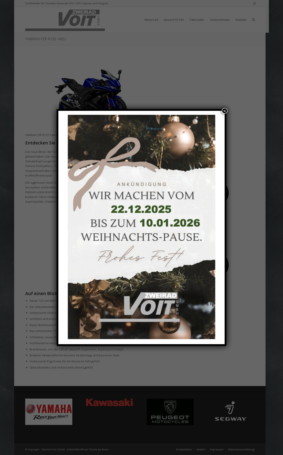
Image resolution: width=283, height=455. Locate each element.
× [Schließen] (224, 111)
